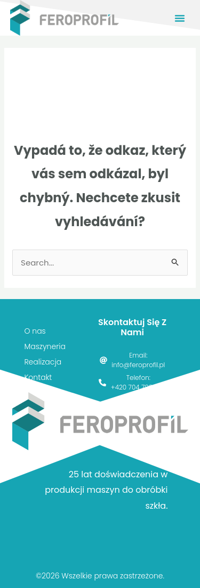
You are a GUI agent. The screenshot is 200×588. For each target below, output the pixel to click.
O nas (34, 331)
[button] (180, 18)
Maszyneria (44, 346)
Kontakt (38, 377)
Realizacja (42, 362)
